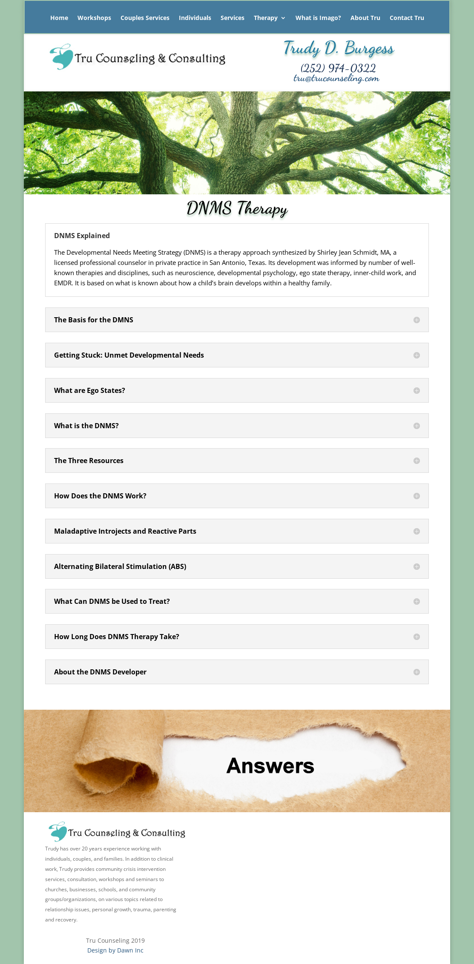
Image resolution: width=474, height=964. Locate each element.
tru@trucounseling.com (336, 77)
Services (232, 18)
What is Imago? (318, 18)
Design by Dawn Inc (115, 950)
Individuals (195, 18)
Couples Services (145, 18)
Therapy (266, 18)
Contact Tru (407, 18)
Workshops (94, 18)
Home (59, 18)
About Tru (365, 18)
